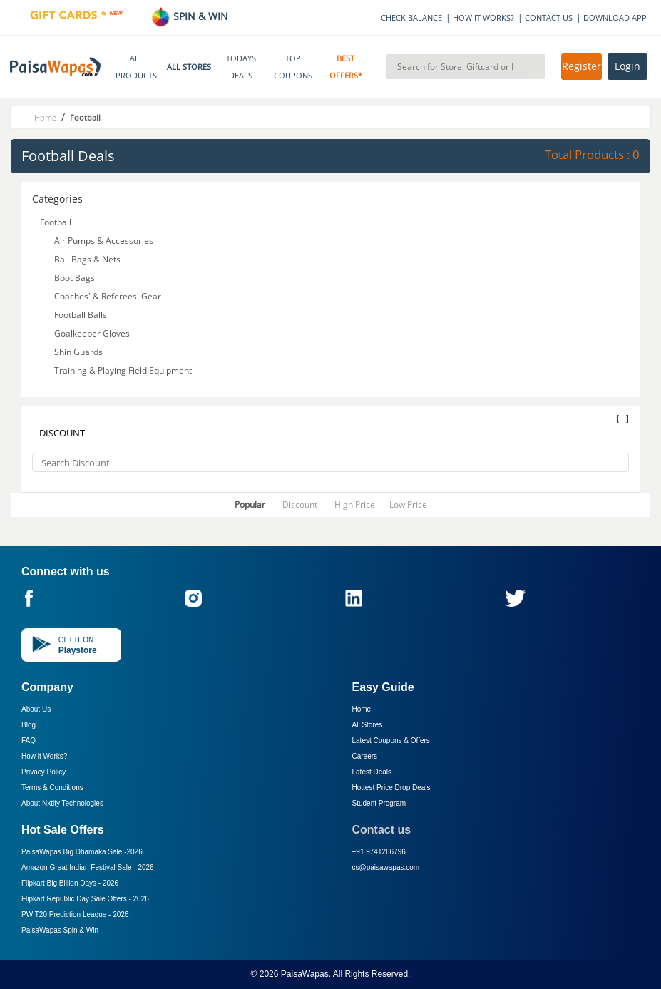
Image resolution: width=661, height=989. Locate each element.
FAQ (28, 740)
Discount (299, 504)
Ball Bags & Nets (88, 259)
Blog (28, 725)
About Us (36, 709)
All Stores (367, 725)
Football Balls (81, 315)
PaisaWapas (305, 974)
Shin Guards (79, 352)
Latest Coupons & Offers (391, 740)
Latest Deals (372, 772)
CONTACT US (549, 17)
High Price (354, 504)
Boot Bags (75, 278)
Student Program (379, 803)
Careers (365, 756)
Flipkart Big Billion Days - (69, 883)
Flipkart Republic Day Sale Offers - (85, 899)
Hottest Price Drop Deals (391, 787)
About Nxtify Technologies (62, 803)
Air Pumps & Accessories (104, 241)
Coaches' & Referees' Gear (108, 296)
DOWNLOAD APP (615, 17)
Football (55, 222)
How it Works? (44, 756)
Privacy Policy (43, 772)
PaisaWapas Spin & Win (59, 930)
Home (362, 709)
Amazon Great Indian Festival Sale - (87, 867)
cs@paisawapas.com (386, 867)
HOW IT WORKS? (483, 17)
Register (581, 66)
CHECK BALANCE (411, 17)
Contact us (381, 830)
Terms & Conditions (52, 787)
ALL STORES (189, 67)
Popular (250, 504)
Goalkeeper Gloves (93, 333)
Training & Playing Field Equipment (124, 370)
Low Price (408, 504)
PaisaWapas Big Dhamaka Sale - (82, 852)
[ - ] (622, 418)
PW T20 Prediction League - (74, 914)
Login (627, 66)
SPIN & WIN (189, 16)
